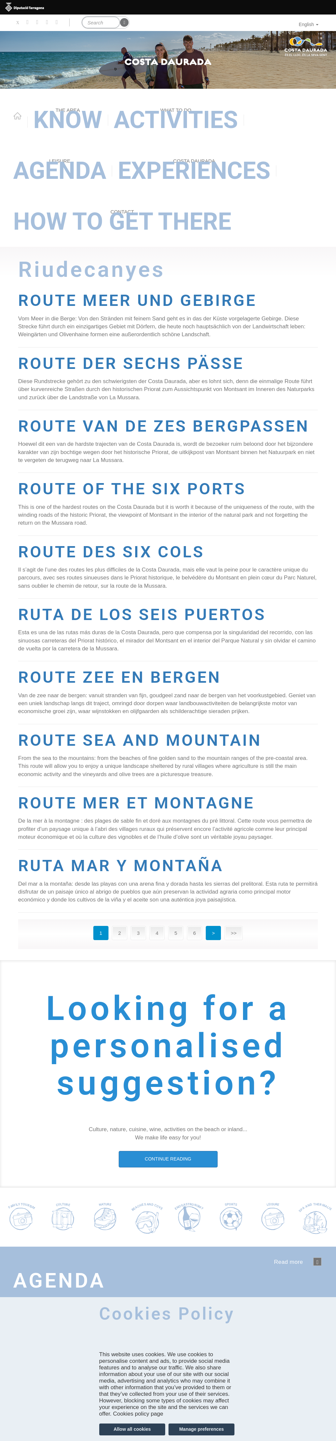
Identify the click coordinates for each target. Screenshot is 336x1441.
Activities (176, 120)
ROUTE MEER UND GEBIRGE (143, 300)
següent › (317, 1280)
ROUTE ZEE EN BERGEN (124, 696)
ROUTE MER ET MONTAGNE (142, 821)
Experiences (194, 171)
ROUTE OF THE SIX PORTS (138, 507)
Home (17, 115)
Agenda (59, 171)
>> (234, 951)
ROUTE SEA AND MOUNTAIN (146, 758)
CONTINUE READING (168, 1177)
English (309, 24)
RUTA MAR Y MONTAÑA (126, 884)
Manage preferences (201, 1429)
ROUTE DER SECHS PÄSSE (137, 363)
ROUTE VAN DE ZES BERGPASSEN (107, 435)
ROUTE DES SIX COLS (116, 570)
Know (67, 120)
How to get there (122, 222)
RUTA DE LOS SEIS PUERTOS (148, 633)
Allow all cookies (132, 1429)
